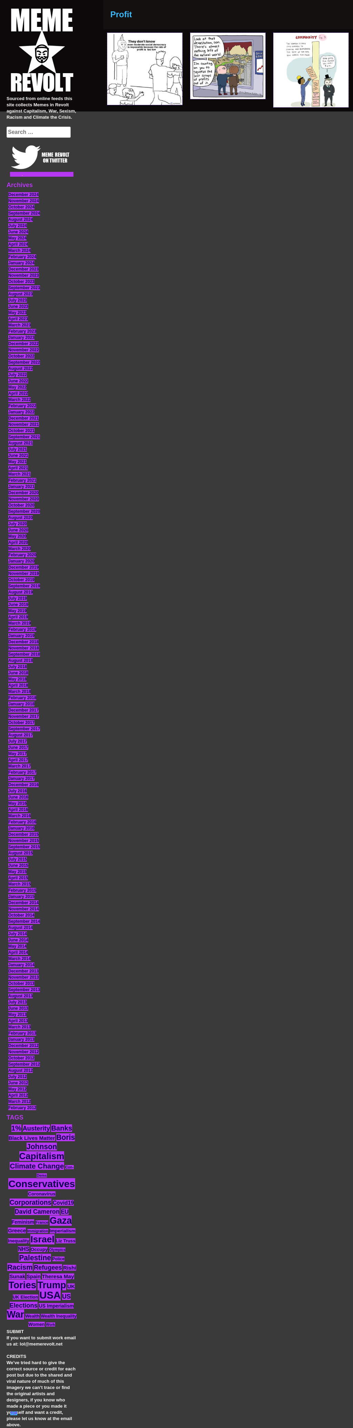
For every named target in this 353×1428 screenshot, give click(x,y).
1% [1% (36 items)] (16, 1128)
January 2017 (21, 778)
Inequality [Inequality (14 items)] (18, 1240)
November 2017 (23, 716)
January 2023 (21, 337)
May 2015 (17, 871)
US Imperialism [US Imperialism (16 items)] (56, 1306)
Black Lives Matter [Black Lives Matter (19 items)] (32, 1138)
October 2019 (21, 579)
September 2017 (24, 728)
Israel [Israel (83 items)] (42, 1239)
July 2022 (17, 374)
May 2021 (17, 461)
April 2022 (18, 393)
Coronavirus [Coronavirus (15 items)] (42, 1193)
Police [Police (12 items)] (58, 1258)
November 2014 (23, 909)
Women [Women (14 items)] (36, 1324)
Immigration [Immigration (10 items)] (37, 1231)
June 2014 (18, 940)
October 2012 (21, 1058)
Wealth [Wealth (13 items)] (32, 1316)
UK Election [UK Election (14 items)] (25, 1297)
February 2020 (22, 554)
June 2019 (18, 604)
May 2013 (17, 1014)
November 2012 (23, 1051)
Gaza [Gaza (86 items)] (61, 1220)
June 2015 (18, 865)
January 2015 (21, 896)
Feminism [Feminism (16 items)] (23, 1222)
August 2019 (20, 592)
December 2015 (23, 834)
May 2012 (17, 1089)
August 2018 (20, 660)
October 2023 (21, 281)
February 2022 (22, 405)
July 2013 (17, 1002)
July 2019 (17, 598)
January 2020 (21, 561)
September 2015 (24, 846)
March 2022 (19, 399)
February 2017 (22, 772)
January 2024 (21, 263)
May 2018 (17, 679)
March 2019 (19, 623)
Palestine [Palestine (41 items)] (35, 1258)
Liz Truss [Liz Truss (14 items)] (65, 1240)
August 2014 (20, 927)
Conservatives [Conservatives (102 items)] (41, 1183)
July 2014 (17, 933)
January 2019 (21, 635)
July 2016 (17, 791)
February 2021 (22, 480)
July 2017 (17, 741)
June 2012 (18, 1082)
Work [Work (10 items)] (50, 1324)
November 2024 (23, 200)
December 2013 (23, 971)
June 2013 (18, 1008)
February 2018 (22, 697)
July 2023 (17, 300)
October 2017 (21, 722)
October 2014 (21, 915)
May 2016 (17, 803)
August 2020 (20, 517)
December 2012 (23, 1045)
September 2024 (24, 213)
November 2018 (23, 648)
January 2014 (21, 964)
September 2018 (24, 654)
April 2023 (18, 318)
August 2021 (20, 443)
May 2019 (17, 610)
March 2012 (19, 1101)
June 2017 (18, 747)
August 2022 (20, 368)
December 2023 (23, 269)
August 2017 (20, 735)
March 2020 (19, 548)
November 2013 (23, 977)
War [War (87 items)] (15, 1314)
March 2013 (19, 1027)
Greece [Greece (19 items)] (17, 1230)
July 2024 (17, 225)
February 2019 (22, 629)
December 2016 (23, 784)
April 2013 (18, 1020)
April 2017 (18, 759)
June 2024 (18, 231)
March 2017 (19, 766)
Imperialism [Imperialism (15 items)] (62, 1230)
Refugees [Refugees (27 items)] (48, 1267)
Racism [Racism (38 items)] (19, 1267)
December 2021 (23, 418)
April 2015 (18, 878)
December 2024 (23, 194)
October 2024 (21, 207)
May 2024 (17, 238)
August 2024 (20, 219)
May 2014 (17, 946)
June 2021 (18, 455)
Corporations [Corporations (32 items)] (31, 1202)
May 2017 (17, 753)
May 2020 (17, 536)
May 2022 (17, 387)
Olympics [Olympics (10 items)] (57, 1250)
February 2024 (22, 256)
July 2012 (17, 1076)
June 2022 (18, 381)
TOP (13, 1413)
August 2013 (20, 996)
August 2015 (20, 853)
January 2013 (21, 1039)
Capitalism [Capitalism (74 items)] (41, 1156)
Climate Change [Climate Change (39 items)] (37, 1166)
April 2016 (18, 809)
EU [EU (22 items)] (65, 1212)
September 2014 (24, 921)
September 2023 (24, 287)
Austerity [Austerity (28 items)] (36, 1128)
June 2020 (18, 530)
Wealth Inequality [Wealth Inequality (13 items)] (59, 1316)
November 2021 (23, 424)
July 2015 (17, 859)
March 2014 (19, 958)
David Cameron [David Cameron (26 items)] (37, 1211)
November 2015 (23, 840)
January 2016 (21, 828)
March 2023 (19, 325)
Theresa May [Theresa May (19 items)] (58, 1276)
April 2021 (18, 468)
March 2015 (19, 884)
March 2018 (19, 691)
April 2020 (18, 542)
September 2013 (24, 989)
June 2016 (18, 797)
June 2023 (18, 306)
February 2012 (22, 1107)
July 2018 (17, 666)
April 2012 (18, 1095)
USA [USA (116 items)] (50, 1295)
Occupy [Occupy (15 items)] (39, 1249)
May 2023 (17, 312)
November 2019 (23, 573)
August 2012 (20, 1070)
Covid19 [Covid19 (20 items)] (63, 1203)
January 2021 (21, 486)
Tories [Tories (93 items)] (23, 1285)
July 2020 (17, 523)
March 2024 (19, 250)
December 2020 (23, 492)
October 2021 (21, 430)
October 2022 (21, 356)
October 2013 (21, 983)
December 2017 (23, 710)
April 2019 (18, 617)
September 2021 (24, 436)
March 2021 (19, 474)
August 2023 (20, 294)
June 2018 (18, 673)
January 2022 (21, 412)
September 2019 (24, 586)
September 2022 (24, 362)
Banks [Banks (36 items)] (61, 1128)
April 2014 (18, 952)
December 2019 (23, 567)
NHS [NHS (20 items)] (23, 1249)
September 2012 (24, 1064)
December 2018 (23, 641)
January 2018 (21, 704)
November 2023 (23, 275)
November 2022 (23, 350)
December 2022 (23, 343)
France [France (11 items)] (42, 1222)
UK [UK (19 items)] (71, 1286)
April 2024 (18, 244)
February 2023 (22, 331)
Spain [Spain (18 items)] (34, 1276)
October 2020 (21, 505)
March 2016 (19, 815)
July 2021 (17, 449)
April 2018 (18, 685)
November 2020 (23, 499)
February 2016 (22, 822)
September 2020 (24, 511)
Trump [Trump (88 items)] (52, 1285)
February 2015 (22, 890)
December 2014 (23, 902)
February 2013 (22, 1033)
